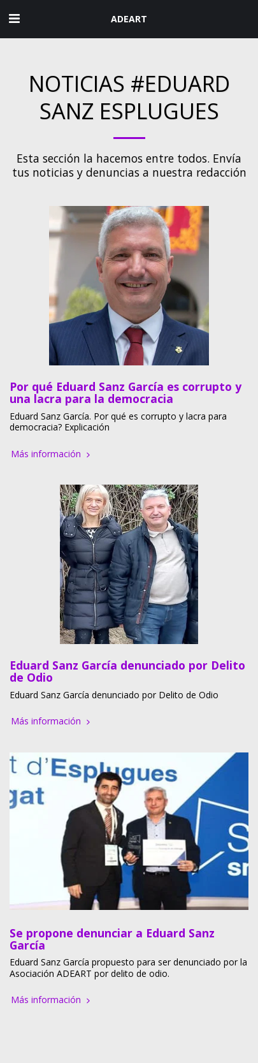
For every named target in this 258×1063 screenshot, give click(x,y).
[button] (14, 18)
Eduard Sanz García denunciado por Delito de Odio (127, 671)
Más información (51, 454)
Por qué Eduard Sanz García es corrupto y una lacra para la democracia (125, 392)
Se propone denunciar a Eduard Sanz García (112, 939)
